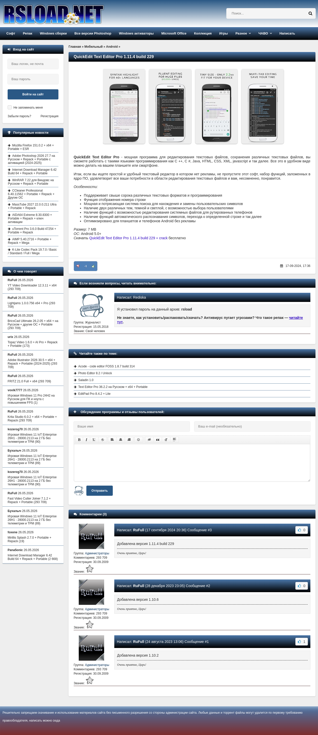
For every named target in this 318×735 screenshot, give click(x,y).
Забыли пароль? (19, 116)
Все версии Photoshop (92, 33)
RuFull (138, 530)
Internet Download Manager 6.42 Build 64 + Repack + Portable (32, 171)
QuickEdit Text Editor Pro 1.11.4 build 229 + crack (128, 238)
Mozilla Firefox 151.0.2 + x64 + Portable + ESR (31, 147)
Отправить (99, 490)
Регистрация (49, 116)
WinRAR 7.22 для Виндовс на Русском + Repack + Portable (31, 181)
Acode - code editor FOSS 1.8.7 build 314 (106, 366)
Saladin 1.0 (85, 380)
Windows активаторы (136, 33)
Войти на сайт (33, 94)
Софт (10, 33)
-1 (85, 266)
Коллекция (203, 33)
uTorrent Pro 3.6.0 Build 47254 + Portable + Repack (32, 230)
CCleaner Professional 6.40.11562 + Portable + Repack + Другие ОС (31, 194)
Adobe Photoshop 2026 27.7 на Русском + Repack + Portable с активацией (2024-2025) (31, 159)
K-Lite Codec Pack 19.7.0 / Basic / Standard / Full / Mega (32, 251)
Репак (27, 33)
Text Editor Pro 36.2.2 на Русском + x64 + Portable (113, 387)
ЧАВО (263, 33)
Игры (223, 33)
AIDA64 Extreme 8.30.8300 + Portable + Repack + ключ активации (30, 218)
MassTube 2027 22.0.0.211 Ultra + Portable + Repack (32, 206)
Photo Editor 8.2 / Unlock (95, 373)
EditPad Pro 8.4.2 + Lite (94, 394)
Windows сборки (53, 33)
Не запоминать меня (28, 107)
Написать (287, 33)
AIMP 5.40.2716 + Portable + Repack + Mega (30, 241)
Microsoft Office (173, 33)
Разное (241, 33)
